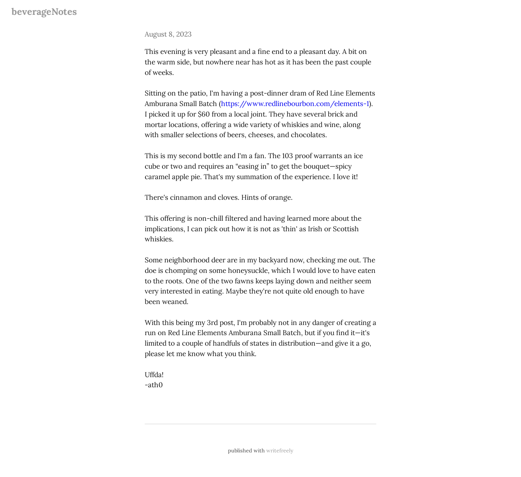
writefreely (279, 450)
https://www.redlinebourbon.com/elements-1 (295, 103)
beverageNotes (44, 11)
